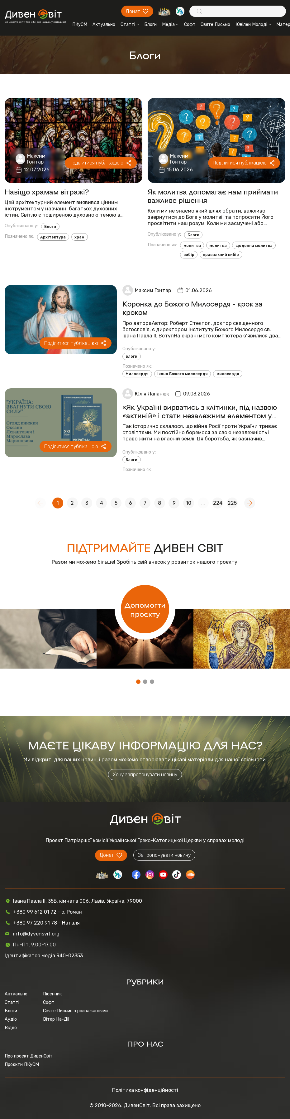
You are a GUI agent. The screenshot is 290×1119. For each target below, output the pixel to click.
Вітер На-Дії (56, 1019)
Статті (130, 24)
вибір (188, 254)
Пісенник (52, 994)
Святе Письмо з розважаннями (75, 1010)
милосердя (227, 373)
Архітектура (53, 237)
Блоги (150, 24)
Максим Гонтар (36, 159)
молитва (192, 245)
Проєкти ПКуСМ (22, 1064)
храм (79, 237)
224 (217, 503)
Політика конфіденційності (145, 1090)
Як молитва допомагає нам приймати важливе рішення (213, 195)
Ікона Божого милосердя (182, 373)
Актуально (104, 24)
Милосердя (137, 373)
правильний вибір (221, 254)
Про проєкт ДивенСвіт (29, 1056)
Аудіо (11, 1019)
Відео (11, 1027)
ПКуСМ (79, 24)
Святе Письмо (215, 24)
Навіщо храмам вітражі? (47, 191)
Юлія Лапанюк (152, 394)
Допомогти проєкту (145, 609)
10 (188, 503)
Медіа (170, 24)
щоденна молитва (254, 245)
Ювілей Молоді (253, 24)
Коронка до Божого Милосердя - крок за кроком (192, 307)
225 (232, 503)
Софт (190, 24)
